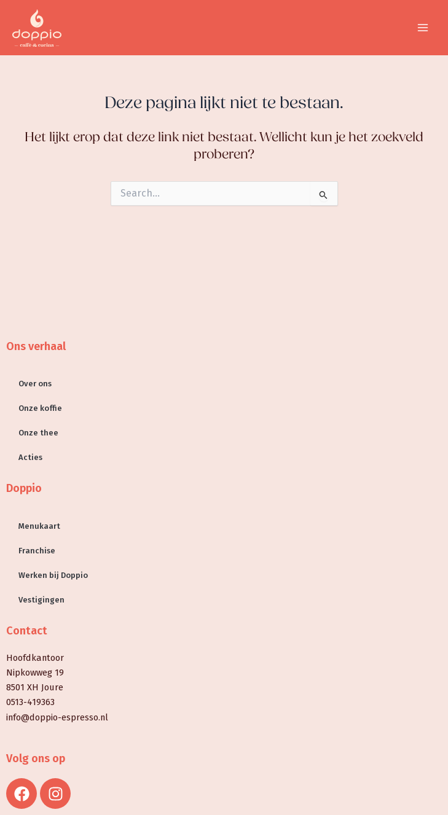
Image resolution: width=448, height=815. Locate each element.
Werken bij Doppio (53, 575)
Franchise (36, 550)
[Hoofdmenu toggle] (423, 28)
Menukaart (39, 526)
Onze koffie (40, 408)
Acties (30, 457)
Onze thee (38, 432)
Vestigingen (41, 599)
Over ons (35, 383)
